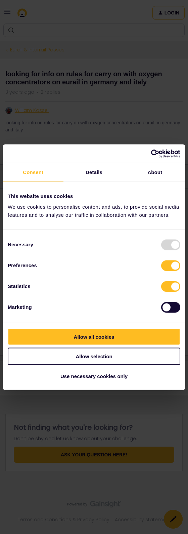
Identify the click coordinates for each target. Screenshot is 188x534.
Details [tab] (94, 172)
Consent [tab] (33, 172)
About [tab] (154, 172)
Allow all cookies (94, 336)
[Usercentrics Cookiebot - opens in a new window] (151, 153)
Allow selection (94, 356)
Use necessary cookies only (94, 376)
